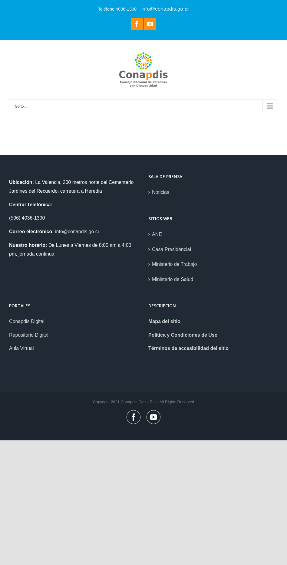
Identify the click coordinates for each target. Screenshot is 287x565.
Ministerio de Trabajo (174, 264)
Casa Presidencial (171, 249)
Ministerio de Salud (172, 279)
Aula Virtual (21, 348)
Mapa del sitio (164, 321)
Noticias (160, 192)
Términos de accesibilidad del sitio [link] (188, 348)
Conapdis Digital (27, 321)
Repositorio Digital (28, 335)
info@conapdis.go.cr (165, 9)
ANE (157, 234)
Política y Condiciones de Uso (183, 335)
